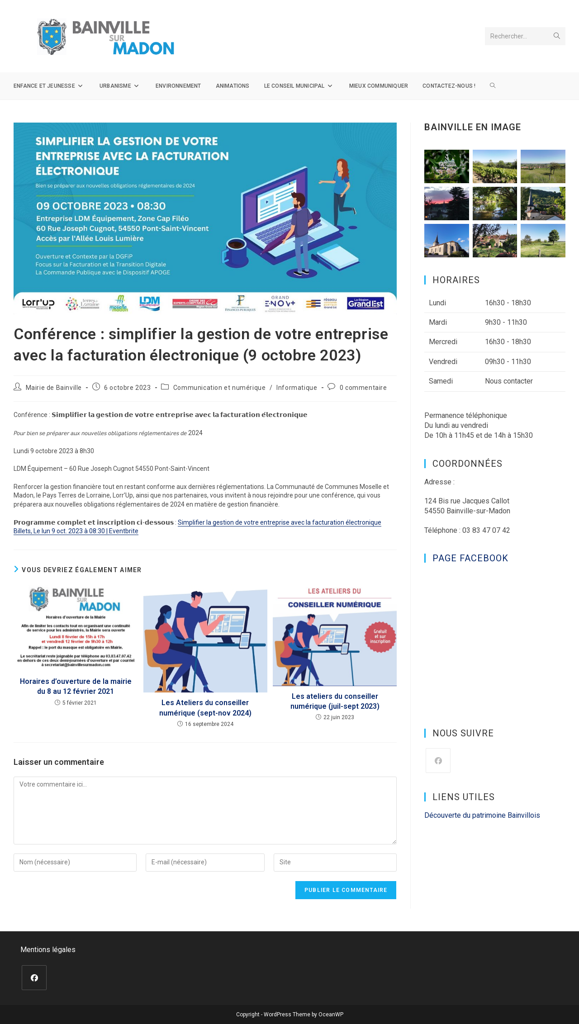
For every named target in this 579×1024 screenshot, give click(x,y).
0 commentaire (363, 387)
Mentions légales (48, 949)
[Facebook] (438, 760)
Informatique (296, 387)
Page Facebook (470, 558)
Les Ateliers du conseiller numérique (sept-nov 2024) (205, 707)
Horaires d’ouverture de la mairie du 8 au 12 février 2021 (76, 686)
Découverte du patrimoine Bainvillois (482, 815)
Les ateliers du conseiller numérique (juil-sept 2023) (335, 701)
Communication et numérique (219, 387)
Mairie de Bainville (54, 387)
